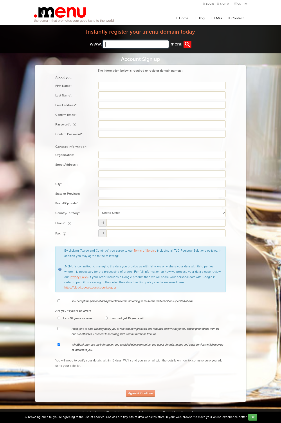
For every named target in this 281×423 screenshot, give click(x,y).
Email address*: (66, 105)
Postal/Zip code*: (66, 203)
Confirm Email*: (65, 115)
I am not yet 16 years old (127, 318)
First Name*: (63, 86)
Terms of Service (145, 250)
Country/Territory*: (67, 213)
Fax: (60, 234)
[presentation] (88, 379)
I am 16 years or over (77, 318)
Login (210, 3)
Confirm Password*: (69, 134)
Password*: (65, 125)
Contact (236, 18)
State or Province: (67, 194)
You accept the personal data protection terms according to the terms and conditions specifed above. (132, 301)
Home (182, 18)
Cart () (242, 3)
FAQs (216, 18)
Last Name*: (63, 95)
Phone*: (63, 223)
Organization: (64, 155)
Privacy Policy (79, 277)
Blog (200, 18)
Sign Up (225, 3)
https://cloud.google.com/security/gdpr (90, 287)
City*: (58, 184)
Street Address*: (66, 165)
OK (252, 417)
